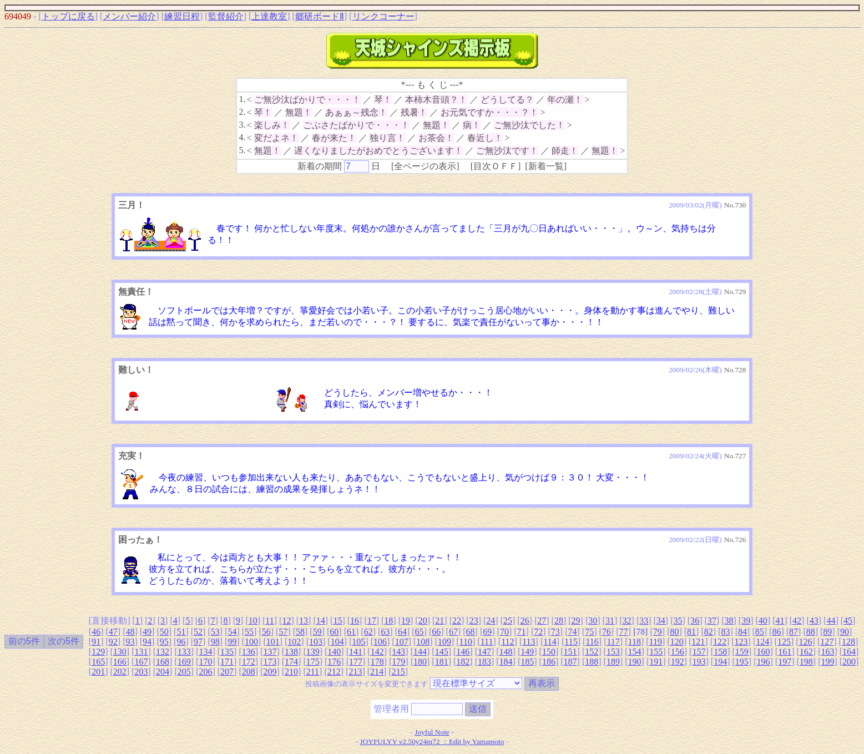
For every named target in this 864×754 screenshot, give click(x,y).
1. (242, 99)
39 (745, 620)
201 (98, 671)
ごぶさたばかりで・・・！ (356, 125)
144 (420, 651)
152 (591, 651)
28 (558, 620)
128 (848, 641)
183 (484, 661)
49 (147, 631)
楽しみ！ (272, 125)
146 (462, 651)
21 (439, 620)
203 (141, 671)
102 (294, 641)
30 (592, 620)
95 (164, 641)
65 (419, 631)
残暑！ (414, 112)
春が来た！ (334, 138)
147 (484, 651)
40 (763, 620)
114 (549, 641)
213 (355, 671)
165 (98, 661)
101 (273, 641)
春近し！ (485, 138)
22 (456, 620)
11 (269, 620)
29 (576, 620)
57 (283, 631)
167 (141, 661)
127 (826, 641)
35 (678, 620)
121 (698, 641)
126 (805, 641)
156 (677, 651)
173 (269, 661)
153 (613, 651)
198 (806, 661)
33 (643, 620)
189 (613, 661)
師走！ (565, 150)
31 (609, 620)
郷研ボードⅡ (319, 16)
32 (627, 620)
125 (784, 641)
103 (315, 641)
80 (674, 631)
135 (227, 651)
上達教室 (269, 16)
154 (634, 651)
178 (377, 661)
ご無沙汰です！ (507, 150)
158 (720, 651)
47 (113, 631)
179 (398, 661)
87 (793, 631)
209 (269, 671)
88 (810, 631)
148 (506, 651)
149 (527, 651)
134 (205, 651)
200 (849, 661)
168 (162, 661)
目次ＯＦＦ (495, 166)
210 (291, 671)
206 (205, 671)
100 (251, 641)
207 (227, 671)
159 (742, 651)
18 (388, 620)
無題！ (298, 112)
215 (398, 671)
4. (242, 137)
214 (376, 671)
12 (286, 620)
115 (570, 641)
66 (436, 631)
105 (358, 641)
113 (528, 641)
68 (470, 631)
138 (291, 651)
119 (655, 641)
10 (253, 620)
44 (830, 620)
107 (401, 641)
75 (589, 631)
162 (806, 651)
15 (337, 620)
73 (555, 631)
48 (129, 631)
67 (453, 631)
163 (827, 651)
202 (120, 671)
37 (712, 620)
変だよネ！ (276, 138)
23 (473, 620)
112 (507, 641)
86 (776, 631)
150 (548, 651)
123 (741, 641)
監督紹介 (226, 16)
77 (623, 631)
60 (334, 631)
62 (368, 631)
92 (113, 641)
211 (312, 671)
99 (232, 641)
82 (708, 631)
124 (762, 641)
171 (227, 661)
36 (694, 620)
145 (441, 651)
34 (660, 620)
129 (98, 651)
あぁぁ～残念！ (356, 112)
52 (198, 631)
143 (398, 651)
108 (423, 641)
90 (844, 631)
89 (827, 631)
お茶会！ (436, 138)
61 (351, 631)
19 (405, 620)
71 (521, 631)
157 (699, 651)
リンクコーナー (383, 16)
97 (198, 641)
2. (242, 112)
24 (490, 620)
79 (657, 631)
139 (313, 651)
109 (444, 641)
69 (487, 631)
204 (162, 671)
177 (355, 661)
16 (354, 620)
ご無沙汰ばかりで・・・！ (307, 99)
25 (507, 620)
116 (591, 641)
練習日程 (182, 16)
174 (291, 661)
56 (266, 631)
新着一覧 (546, 166)
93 (129, 641)
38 (728, 620)
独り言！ (387, 138)
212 (334, 671)
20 (422, 620)
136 (248, 651)
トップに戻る (68, 16)
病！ (472, 125)
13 (303, 620)
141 (355, 651)
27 (541, 620)
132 (162, 651)
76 (606, 631)
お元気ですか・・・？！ (489, 112)
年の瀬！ (565, 99)
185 (527, 661)
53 (215, 631)
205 (184, 671)
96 (180, 641)
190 (634, 661)
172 (248, 661)
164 (849, 651)
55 (249, 631)
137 (269, 651)
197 (784, 661)
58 (300, 631)
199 (827, 661)
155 (656, 651)
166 (120, 661)
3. (242, 124)
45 (847, 620)
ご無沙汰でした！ (529, 125)
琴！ (383, 99)
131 (141, 651)
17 (371, 620)
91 (96, 641)
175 (313, 661)
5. (242, 150)
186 (548, 661)
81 (691, 631)
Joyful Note (432, 732)
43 (814, 620)
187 (570, 661)
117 (613, 641)
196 (763, 661)
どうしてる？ (507, 99)
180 (420, 661)
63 (385, 631)
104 (337, 641)
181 (441, 661)
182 (462, 661)
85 (759, 631)
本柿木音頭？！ (436, 99)
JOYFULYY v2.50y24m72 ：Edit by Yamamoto (432, 741)
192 (677, 661)
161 (784, 651)
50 (164, 631)
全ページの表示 (425, 166)
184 (506, 661)
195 (742, 661)
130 (120, 651)
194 (720, 661)
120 (677, 641)
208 (248, 671)
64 (402, 631)
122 (719, 641)
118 (634, 641)
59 (317, 631)
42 (796, 620)
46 (96, 631)
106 (380, 641)
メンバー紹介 (129, 16)
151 (570, 651)
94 (147, 641)
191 (656, 661)
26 (525, 620)
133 (184, 651)
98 (215, 641)
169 (184, 661)
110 (465, 641)
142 (377, 651)
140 (334, 651)
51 (180, 631)
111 (487, 641)
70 (504, 631)
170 (205, 661)
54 (232, 631)
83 (725, 631)
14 (320, 620)
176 (334, 661)
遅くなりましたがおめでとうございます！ (378, 150)
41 (779, 620)
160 (763, 651)
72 (538, 631)
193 (699, 661)
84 (742, 631)
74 (572, 631)
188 (591, 661)
